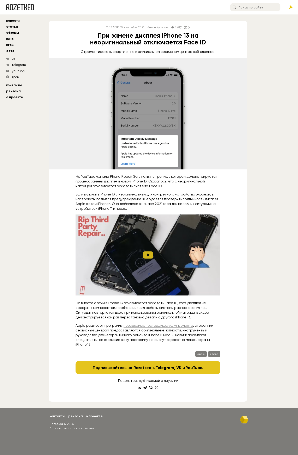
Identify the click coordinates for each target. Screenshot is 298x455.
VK (178, 367)
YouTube (194, 367)
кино (10, 39)
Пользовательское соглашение (72, 428)
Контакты (14, 85)
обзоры (12, 33)
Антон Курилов (157, 27)
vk (13, 59)
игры (10, 45)
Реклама (13, 91)
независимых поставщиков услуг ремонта (158, 325)
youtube (18, 71)
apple (201, 354)
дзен (15, 77)
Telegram (165, 367)
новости (13, 21)
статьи (12, 27)
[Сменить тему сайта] (291, 7)
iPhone (214, 354)
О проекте (14, 97)
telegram (19, 65)
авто (10, 51)
